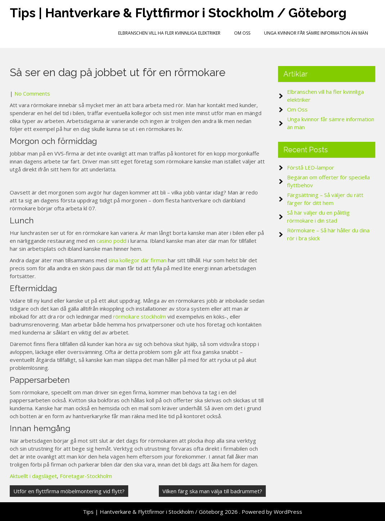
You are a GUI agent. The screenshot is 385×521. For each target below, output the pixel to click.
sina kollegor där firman (137, 260)
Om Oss (242, 33)
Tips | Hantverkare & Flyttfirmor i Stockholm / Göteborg (178, 12)
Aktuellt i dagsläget (33, 476)
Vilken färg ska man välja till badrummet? (212, 491)
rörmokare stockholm (139, 316)
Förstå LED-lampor (310, 167)
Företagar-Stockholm (86, 476)
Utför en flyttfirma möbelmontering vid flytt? (69, 491)
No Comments (32, 93)
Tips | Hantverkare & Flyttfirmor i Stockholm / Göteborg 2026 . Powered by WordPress (192, 511)
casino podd (111, 240)
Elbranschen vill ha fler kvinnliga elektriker (169, 33)
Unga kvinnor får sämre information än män (316, 33)
